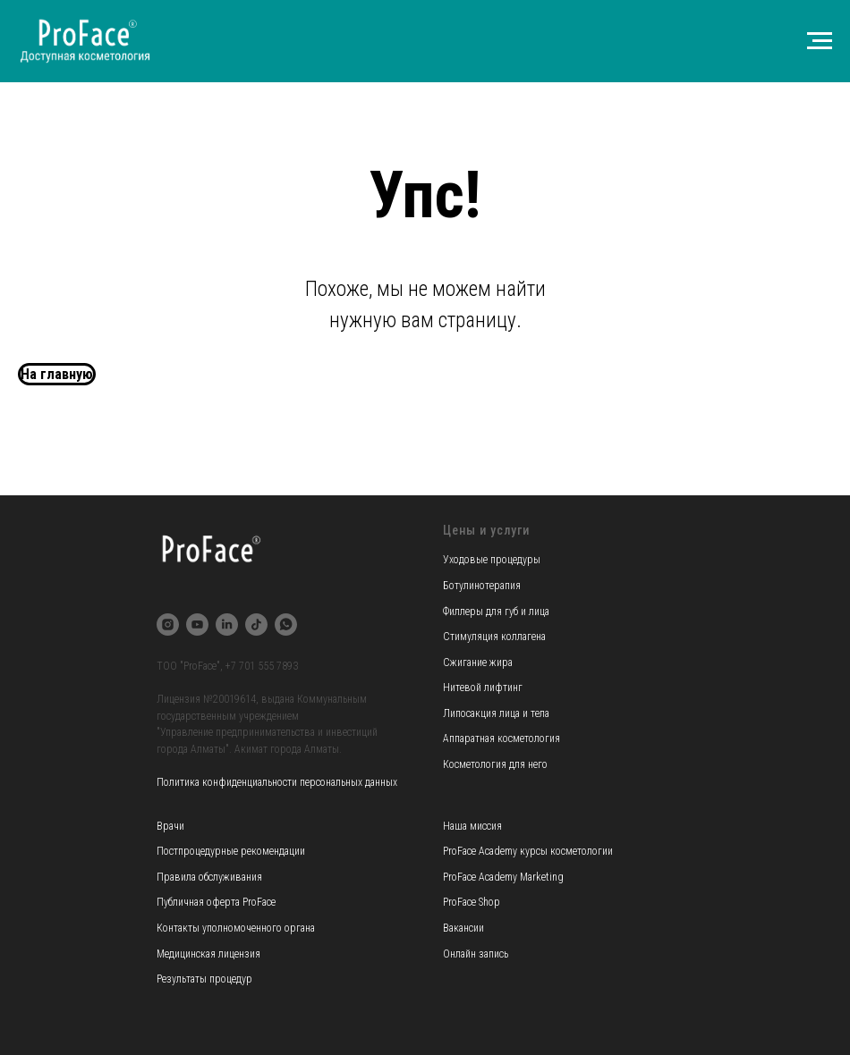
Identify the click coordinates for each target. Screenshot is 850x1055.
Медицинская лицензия (208, 954)
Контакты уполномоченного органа (236, 928)
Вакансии (463, 928)
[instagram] (168, 624)
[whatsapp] (286, 624)
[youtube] (197, 624)
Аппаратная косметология (501, 738)
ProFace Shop (471, 902)
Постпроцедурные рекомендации (231, 851)
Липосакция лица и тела (496, 713)
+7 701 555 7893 (261, 666)
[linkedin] (227, 624)
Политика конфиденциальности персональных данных (277, 782)
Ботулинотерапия (482, 585)
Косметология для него (495, 764)
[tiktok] (256, 624)
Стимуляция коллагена (494, 636)
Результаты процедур (204, 979)
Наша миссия (472, 826)
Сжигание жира (478, 662)
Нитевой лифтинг (483, 687)
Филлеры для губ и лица (496, 611)
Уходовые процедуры (491, 559)
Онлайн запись (475, 954)
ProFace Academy (481, 851)
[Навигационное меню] (819, 41)
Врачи (170, 826)
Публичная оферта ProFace (216, 902)
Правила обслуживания (209, 877)
